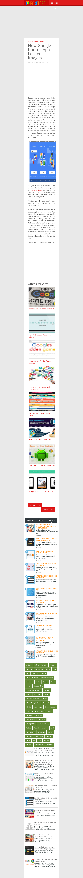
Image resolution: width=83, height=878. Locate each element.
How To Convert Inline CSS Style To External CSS (45, 786)
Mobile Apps (38, 707)
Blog (27, 673)
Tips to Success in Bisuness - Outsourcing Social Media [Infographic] (44, 638)
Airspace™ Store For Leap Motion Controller (45, 823)
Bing (54, 669)
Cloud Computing (32, 678)
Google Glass (38, 686)
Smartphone (30, 724)
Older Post (48, 509)
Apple (48, 669)
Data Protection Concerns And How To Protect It (46, 614)
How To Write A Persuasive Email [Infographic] (45, 601)
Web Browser (30, 732)
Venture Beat (36, 190)
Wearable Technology (41, 728)
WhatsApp (41, 732)
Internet (46, 694)
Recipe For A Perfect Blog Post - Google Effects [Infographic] (44, 836)
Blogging (35, 673)
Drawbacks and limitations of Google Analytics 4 (45, 552)
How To (28, 694)
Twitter (28, 728)
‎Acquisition (49, 745)
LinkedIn (44, 699)
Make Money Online (33, 703)
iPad (39, 741)
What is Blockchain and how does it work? (46, 589)
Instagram (37, 694)
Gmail (53, 682)
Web (52, 728)
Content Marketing (47, 678)
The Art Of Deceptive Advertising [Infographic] (44, 811)
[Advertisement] (53, 22)
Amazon (53, 665)
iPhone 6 (29, 745)
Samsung (38, 715)
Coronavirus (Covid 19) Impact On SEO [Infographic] (47, 651)
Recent (30, 520)
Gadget (45, 682)
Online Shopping (46, 711)
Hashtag (46, 690)
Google (41, 41)
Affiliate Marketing (41, 665)
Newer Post (35, 505)
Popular (52, 521)
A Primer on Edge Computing (44, 626)
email (28, 741)
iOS (34, 741)
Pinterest (29, 715)
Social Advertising (43, 724)
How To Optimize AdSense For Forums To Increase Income (44, 749)
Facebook (29, 682)
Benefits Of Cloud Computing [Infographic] (43, 774)
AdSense (29, 665)
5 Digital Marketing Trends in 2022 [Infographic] (46, 564)
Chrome (43, 673)
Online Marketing (32, 711)
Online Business (50, 707)
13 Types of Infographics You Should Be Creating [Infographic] (46, 539)
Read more (38, 535)
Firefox (38, 682)
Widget (50, 732)
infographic (39, 745)
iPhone (46, 741)
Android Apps (33, 41)
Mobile (28, 707)
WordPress (39, 736)
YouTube (49, 736)
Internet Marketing (32, 699)
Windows (29, 736)
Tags (40, 520)
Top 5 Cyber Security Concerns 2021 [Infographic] (46, 576)
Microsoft (46, 703)
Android (29, 669)
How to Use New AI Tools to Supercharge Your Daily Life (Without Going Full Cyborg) (47, 526)
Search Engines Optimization (35, 720)
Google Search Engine (33, 690)
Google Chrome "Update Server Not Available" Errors (46, 860)
